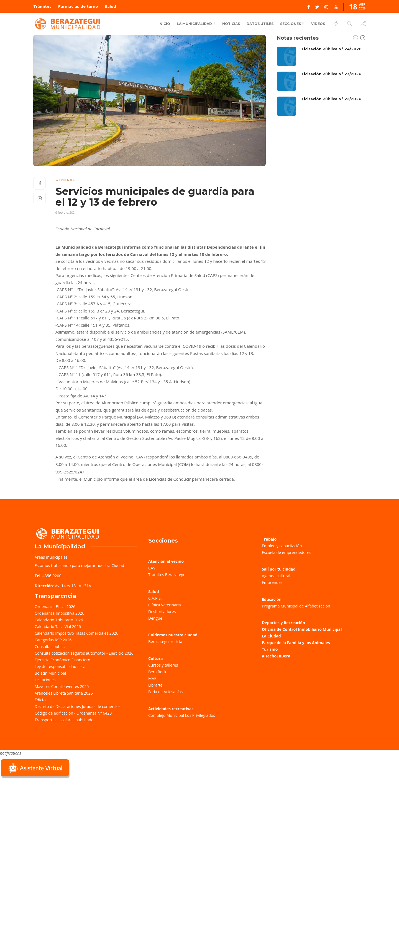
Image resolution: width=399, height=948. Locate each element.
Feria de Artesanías (165, 691)
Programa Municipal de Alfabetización (296, 606)
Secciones (290, 24)
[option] (321, 81)
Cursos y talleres (163, 665)
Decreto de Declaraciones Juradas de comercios (78, 706)
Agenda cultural (276, 575)
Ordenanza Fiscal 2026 (55, 606)
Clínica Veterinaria (164, 604)
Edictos (41, 699)
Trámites (42, 6)
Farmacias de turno (78, 6)
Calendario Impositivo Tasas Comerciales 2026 (76, 633)
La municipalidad (194, 24)
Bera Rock (157, 671)
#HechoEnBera (276, 656)
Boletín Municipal (50, 673)
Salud (110, 6)
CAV (151, 568)
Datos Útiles (260, 24)
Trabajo (269, 539)
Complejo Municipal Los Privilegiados (181, 715)
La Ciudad (271, 636)
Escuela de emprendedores (286, 552)
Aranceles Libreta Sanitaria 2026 (64, 693)
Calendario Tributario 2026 (59, 619)
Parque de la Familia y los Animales (296, 642)
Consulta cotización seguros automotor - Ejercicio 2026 (84, 653)
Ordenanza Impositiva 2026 (59, 613)
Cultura (155, 658)
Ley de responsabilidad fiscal (60, 666)
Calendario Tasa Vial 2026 (58, 626)
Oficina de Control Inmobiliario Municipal (302, 629)
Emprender (272, 582)
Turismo (270, 649)
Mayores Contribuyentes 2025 (62, 686)
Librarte (155, 685)
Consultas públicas (51, 646)
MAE (152, 678)
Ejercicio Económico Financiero (62, 659)
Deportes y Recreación (283, 622)
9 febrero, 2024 (66, 213)
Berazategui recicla (165, 641)
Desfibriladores (162, 611)
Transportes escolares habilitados (65, 719)
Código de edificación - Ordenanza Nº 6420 (73, 713)
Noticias (231, 24)
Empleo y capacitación (282, 545)
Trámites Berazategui (167, 574)
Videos (318, 24)
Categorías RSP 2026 (53, 639)
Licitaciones (45, 679)
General (65, 180)
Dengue (155, 618)
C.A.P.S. (155, 598)
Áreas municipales (51, 557)
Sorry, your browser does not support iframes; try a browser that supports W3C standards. (41, 818)
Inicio (164, 24)
